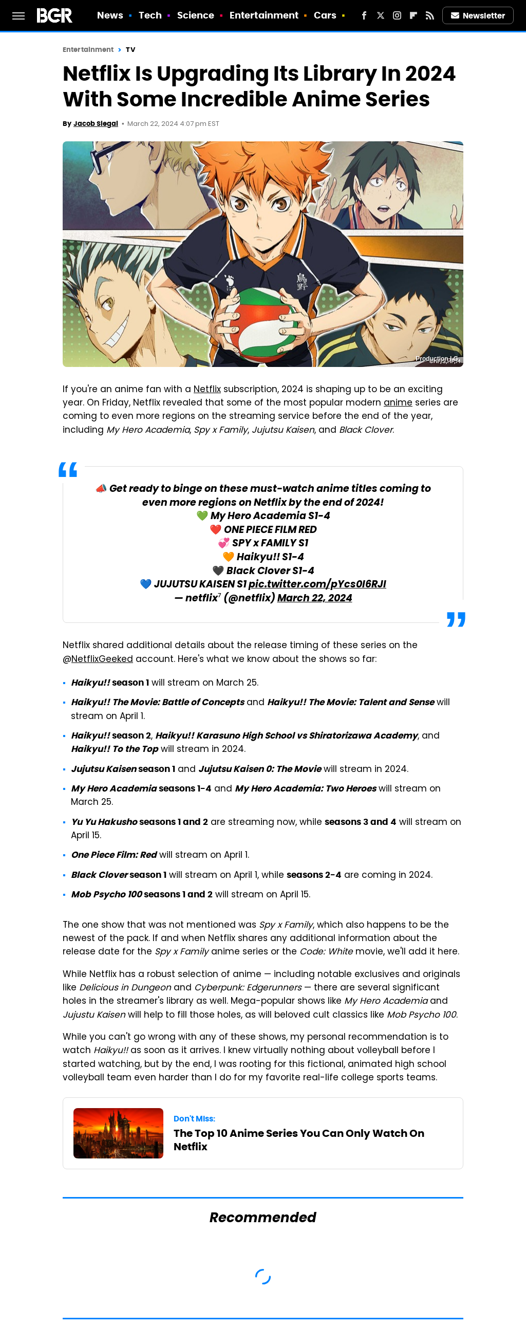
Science (196, 15)
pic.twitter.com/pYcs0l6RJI (317, 585)
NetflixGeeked (102, 660)
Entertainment (264, 15)
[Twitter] (381, 15)
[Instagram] (397, 15)
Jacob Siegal (95, 123)
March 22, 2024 (314, 599)
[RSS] (430, 15)
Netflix (207, 390)
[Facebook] (364, 15)
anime (398, 403)
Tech (150, 15)
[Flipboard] (413, 15)
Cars (325, 15)
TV (130, 49)
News (110, 15)
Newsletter (478, 16)
